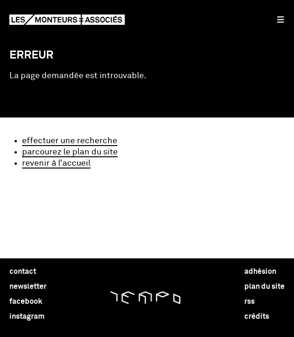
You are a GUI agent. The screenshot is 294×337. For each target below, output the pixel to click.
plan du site (264, 286)
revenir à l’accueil (56, 163)
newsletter (27, 286)
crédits (256, 316)
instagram (27, 316)
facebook (25, 301)
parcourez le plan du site (70, 152)
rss (249, 301)
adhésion (260, 271)
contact (22, 271)
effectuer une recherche (69, 141)
